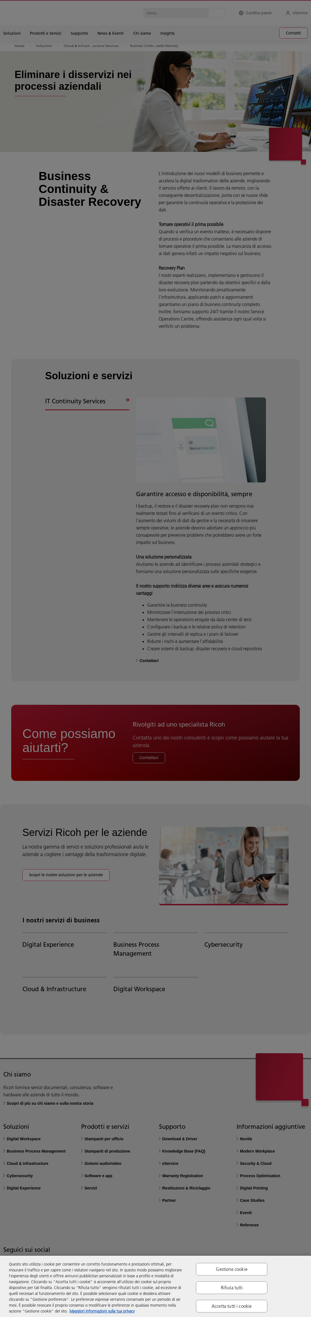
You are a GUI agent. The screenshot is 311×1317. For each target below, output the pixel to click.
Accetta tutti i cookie (232, 1306)
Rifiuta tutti (232, 1287)
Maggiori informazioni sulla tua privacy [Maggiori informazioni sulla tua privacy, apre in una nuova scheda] (102, 1311)
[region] (155, 1286)
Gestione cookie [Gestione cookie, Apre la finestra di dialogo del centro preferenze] (231, 1269)
